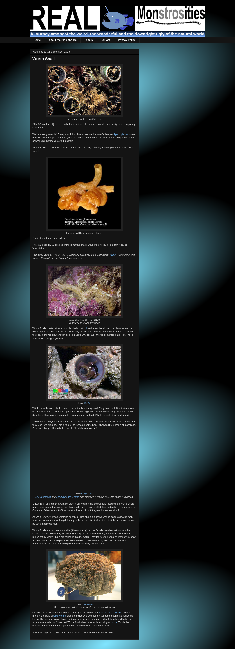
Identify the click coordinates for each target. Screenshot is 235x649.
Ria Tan (87, 403)
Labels (88, 39)
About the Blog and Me (63, 39)
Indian (113, 254)
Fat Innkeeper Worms (67, 497)
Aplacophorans (122, 134)
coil (85, 328)
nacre (114, 622)
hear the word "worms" (110, 612)
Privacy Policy (126, 39)
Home (37, 39)
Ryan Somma (87, 604)
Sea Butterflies (43, 497)
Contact (105, 39)
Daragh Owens (87, 494)
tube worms (59, 615)
